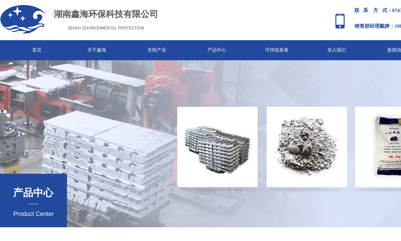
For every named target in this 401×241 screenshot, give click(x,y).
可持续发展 (276, 50)
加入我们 (336, 50)
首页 (37, 50)
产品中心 (216, 50)
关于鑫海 (96, 50)
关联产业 (156, 50)
